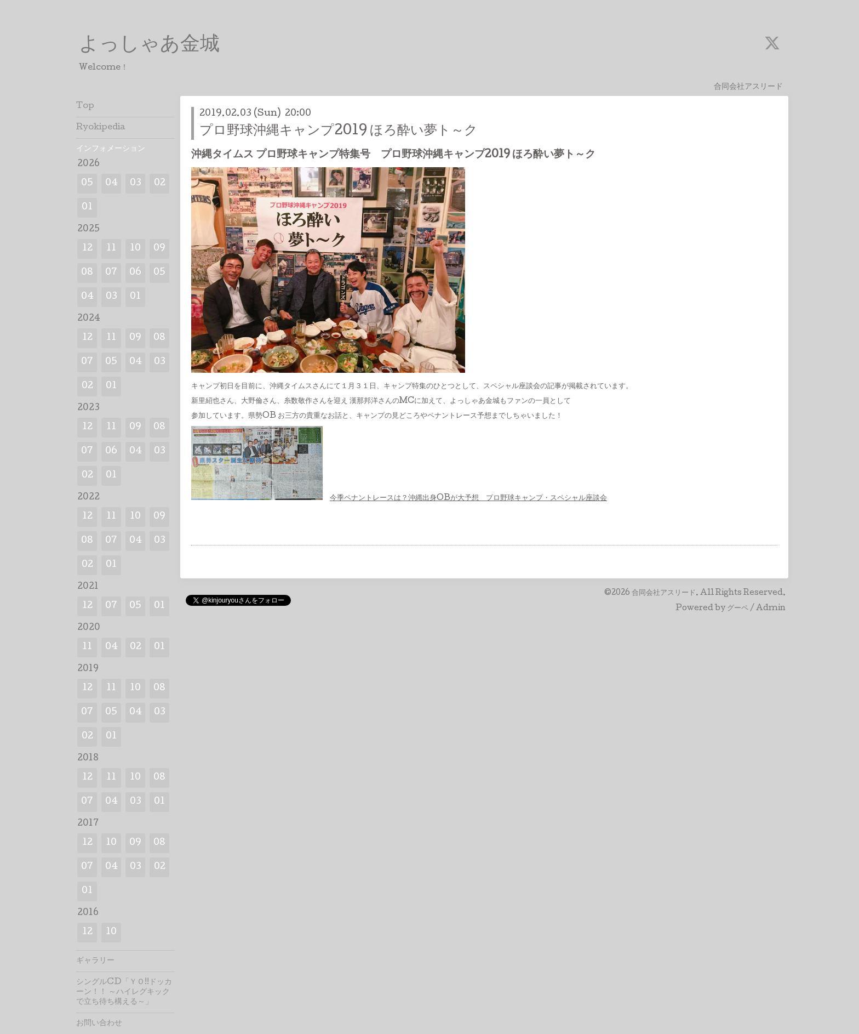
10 (135, 248)
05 (87, 183)
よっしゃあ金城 (149, 45)
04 (111, 183)
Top (85, 106)
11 (111, 248)
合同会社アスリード (664, 593)
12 (87, 248)
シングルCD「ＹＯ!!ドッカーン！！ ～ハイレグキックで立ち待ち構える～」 (124, 992)
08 (87, 272)
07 (111, 272)
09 (159, 248)
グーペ (737, 608)
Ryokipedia (100, 127)
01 (87, 207)
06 (135, 272)
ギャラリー (95, 961)
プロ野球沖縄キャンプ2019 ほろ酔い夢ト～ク (338, 131)
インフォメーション (110, 149)
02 (159, 183)
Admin (771, 608)
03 (135, 183)
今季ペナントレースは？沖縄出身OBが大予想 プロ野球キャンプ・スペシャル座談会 (468, 498)
